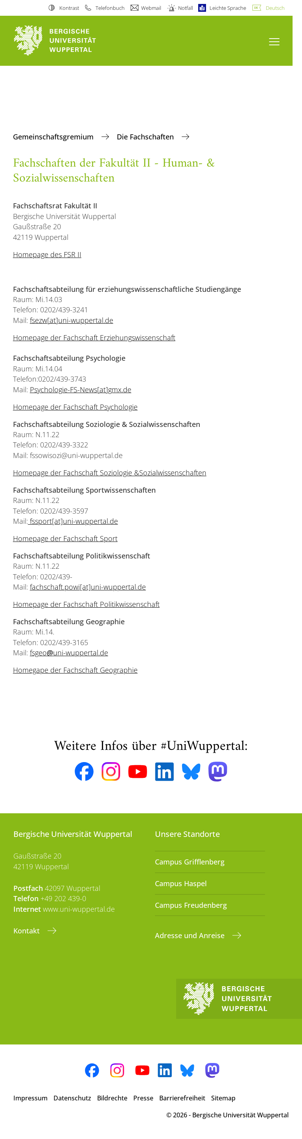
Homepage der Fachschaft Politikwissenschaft (86, 604)
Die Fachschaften (146, 136)
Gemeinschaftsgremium (54, 136)
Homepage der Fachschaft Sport (65, 538)
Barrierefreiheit (182, 1098)
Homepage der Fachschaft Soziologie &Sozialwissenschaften (109, 472)
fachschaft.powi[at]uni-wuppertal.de (88, 587)
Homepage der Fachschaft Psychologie (75, 407)
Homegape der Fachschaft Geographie (75, 670)
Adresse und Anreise (190, 935)
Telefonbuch (110, 7)
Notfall (185, 7)
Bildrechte (112, 1098)
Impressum (30, 1098)
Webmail (151, 7)
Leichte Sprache (228, 7)
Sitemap (223, 1098)
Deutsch (275, 7)
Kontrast (69, 7)
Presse (143, 1098)
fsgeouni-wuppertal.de (69, 652)
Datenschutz (72, 1098)
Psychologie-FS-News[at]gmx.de (80, 389)
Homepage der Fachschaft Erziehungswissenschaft (94, 337)
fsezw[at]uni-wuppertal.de (71, 320)
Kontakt (27, 930)
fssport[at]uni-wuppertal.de (73, 521)
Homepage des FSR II (47, 254)
